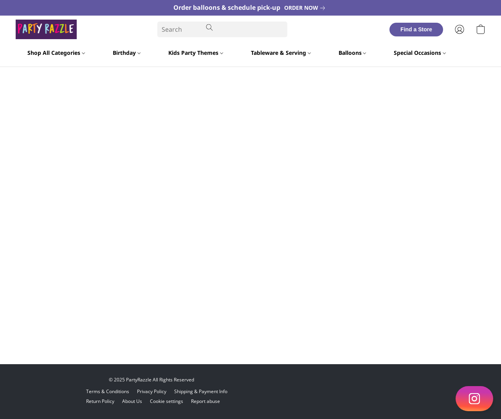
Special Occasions (420, 52)
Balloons (352, 52)
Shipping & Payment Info (200, 391)
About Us (132, 401)
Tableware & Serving (281, 52)
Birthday (127, 52)
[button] (474, 398)
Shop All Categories (56, 52)
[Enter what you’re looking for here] (222, 29)
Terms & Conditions (107, 391)
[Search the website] (209, 27)
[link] (306, 8)
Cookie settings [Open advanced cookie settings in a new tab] (166, 401)
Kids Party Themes (195, 52)
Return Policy (100, 401)
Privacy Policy (151, 391)
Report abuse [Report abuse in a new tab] (205, 401)
